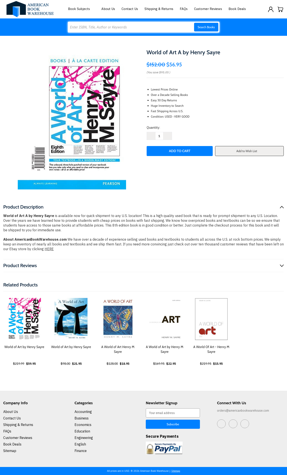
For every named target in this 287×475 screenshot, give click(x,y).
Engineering (84, 438)
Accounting (83, 411)
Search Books (206, 27)
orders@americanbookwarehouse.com (243, 411)
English (80, 444)
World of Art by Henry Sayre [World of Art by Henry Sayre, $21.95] (71, 347)
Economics (83, 424)
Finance (81, 451)
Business (82, 418)
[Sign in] (271, 9)
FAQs (184, 9)
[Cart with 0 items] (280, 9)
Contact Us (130, 9)
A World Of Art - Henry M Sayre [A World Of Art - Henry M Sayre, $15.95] (211, 349)
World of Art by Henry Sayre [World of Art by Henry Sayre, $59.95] (24, 347)
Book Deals (237, 9)
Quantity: (153, 127)
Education (82, 431)
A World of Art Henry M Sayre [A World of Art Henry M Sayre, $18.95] (118, 349)
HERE (49, 249)
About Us (108, 9)
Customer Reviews (208, 9)
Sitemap (9, 451)
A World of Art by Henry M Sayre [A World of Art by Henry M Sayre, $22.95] (164, 349)
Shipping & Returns (158, 9)
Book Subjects (81, 9)
